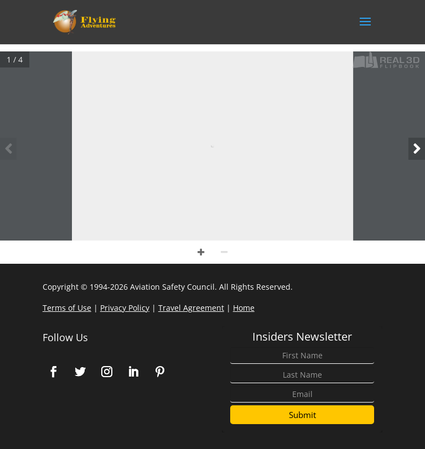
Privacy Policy (124, 307)
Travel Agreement (191, 307)
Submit (302, 414)
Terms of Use (67, 307)
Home (244, 307)
